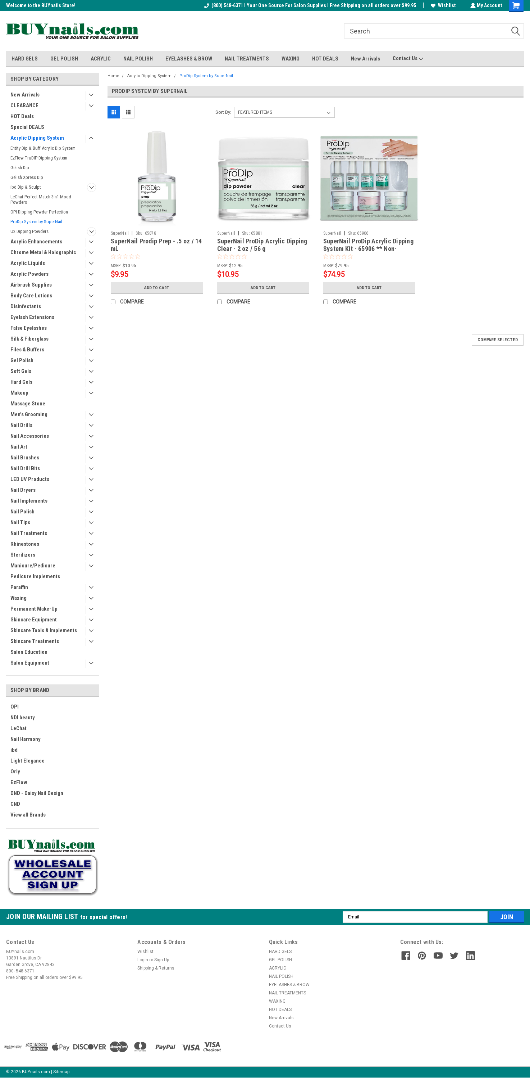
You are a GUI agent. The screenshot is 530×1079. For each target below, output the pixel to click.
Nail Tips (20, 522)
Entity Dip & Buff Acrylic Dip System (43, 148)
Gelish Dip (19, 167)
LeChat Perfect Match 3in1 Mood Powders (40, 199)
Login (142, 959)
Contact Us (408, 58)
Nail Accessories (29, 436)
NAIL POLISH (138, 58)
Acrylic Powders (29, 274)
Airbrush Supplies (31, 285)
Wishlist (442, 5)
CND (15, 804)
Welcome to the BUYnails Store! (41, 5)
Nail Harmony (25, 739)
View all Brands (28, 815)
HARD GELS (25, 58)
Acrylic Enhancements (36, 241)
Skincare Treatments (34, 641)
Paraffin (19, 587)
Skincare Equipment (33, 619)
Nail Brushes (24, 457)
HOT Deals (22, 116)
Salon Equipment (29, 663)
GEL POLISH (64, 58)
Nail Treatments (28, 533)
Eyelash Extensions (32, 317)
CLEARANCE (24, 105)
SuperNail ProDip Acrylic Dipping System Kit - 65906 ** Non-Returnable (368, 248)
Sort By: (223, 112)
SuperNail (120, 233)
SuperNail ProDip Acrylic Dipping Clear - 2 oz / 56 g (262, 244)
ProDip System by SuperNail (36, 221)
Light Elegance (27, 760)
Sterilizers (22, 555)
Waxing (18, 598)
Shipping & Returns (155, 968)
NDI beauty (22, 717)
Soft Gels (20, 371)
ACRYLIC (101, 58)
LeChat (18, 728)
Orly (15, 771)
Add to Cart (156, 288)
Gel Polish (21, 360)
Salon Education (28, 652)
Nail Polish (22, 511)
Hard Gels (21, 382)
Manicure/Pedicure (32, 565)
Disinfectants (25, 306)
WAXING (291, 58)
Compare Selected (498, 339)
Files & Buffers (27, 349)
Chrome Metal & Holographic (43, 252)
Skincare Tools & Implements (43, 630)
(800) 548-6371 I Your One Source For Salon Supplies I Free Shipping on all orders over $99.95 (309, 5)
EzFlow (18, 782)
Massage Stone (27, 403)
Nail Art (18, 447)
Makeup (19, 393)
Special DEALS (27, 127)
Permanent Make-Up (34, 609)
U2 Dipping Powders (29, 231)
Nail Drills (21, 425)
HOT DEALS (325, 58)
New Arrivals (365, 58)
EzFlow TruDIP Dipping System (38, 158)
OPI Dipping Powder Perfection (39, 212)
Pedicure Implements (35, 576)
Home (113, 75)
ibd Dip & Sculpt (25, 187)
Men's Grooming (28, 414)
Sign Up (161, 959)
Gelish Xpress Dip (26, 177)
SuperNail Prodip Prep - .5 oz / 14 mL (156, 244)
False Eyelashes (28, 328)
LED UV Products (29, 479)
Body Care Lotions (31, 295)
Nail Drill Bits (25, 468)
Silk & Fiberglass (29, 339)
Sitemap (61, 1071)
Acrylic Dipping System (37, 138)
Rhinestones (24, 544)
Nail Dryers (23, 490)
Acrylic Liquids (27, 263)
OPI (14, 706)
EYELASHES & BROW (188, 58)
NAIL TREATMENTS (247, 58)
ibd (14, 750)
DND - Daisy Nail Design (36, 793)
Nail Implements (28, 501)
